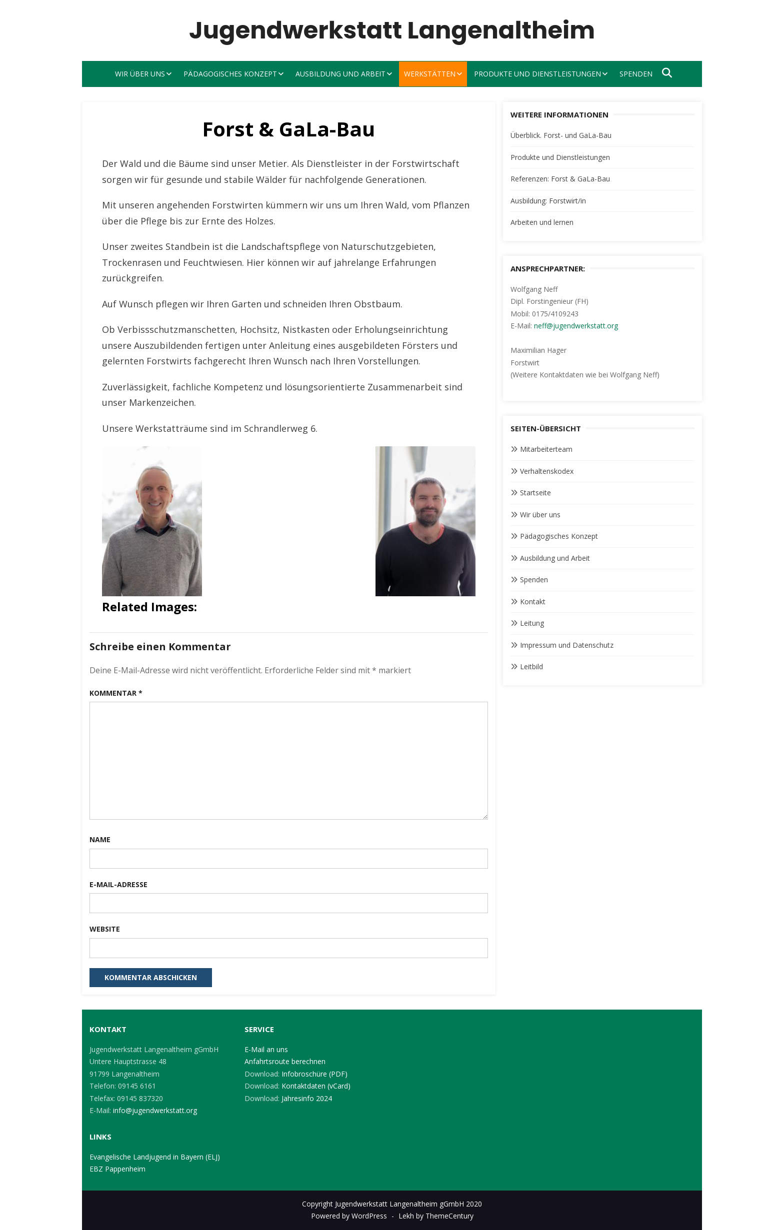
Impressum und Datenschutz (567, 645)
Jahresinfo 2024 (307, 1098)
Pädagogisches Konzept (230, 73)
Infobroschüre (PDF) (315, 1074)
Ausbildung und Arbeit (341, 73)
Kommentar (116, 693)
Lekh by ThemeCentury (436, 1216)
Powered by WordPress (349, 1216)
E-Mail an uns (266, 1049)
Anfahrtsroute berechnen (285, 1061)
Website (105, 929)
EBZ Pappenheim (118, 1169)
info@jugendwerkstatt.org (155, 1110)
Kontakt (533, 601)
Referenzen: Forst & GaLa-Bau (560, 178)
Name (100, 839)
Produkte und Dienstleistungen (537, 73)
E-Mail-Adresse (119, 884)
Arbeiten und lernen (542, 222)
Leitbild (531, 666)
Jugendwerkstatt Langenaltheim (392, 30)
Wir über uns (140, 73)
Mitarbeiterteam (546, 449)
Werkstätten (430, 73)
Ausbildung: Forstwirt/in (548, 200)
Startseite (535, 492)
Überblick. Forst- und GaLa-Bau (561, 135)
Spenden (636, 73)
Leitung (532, 623)
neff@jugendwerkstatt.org (576, 325)
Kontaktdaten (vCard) (316, 1086)
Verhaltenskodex (547, 471)
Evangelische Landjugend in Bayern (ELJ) (155, 1157)
